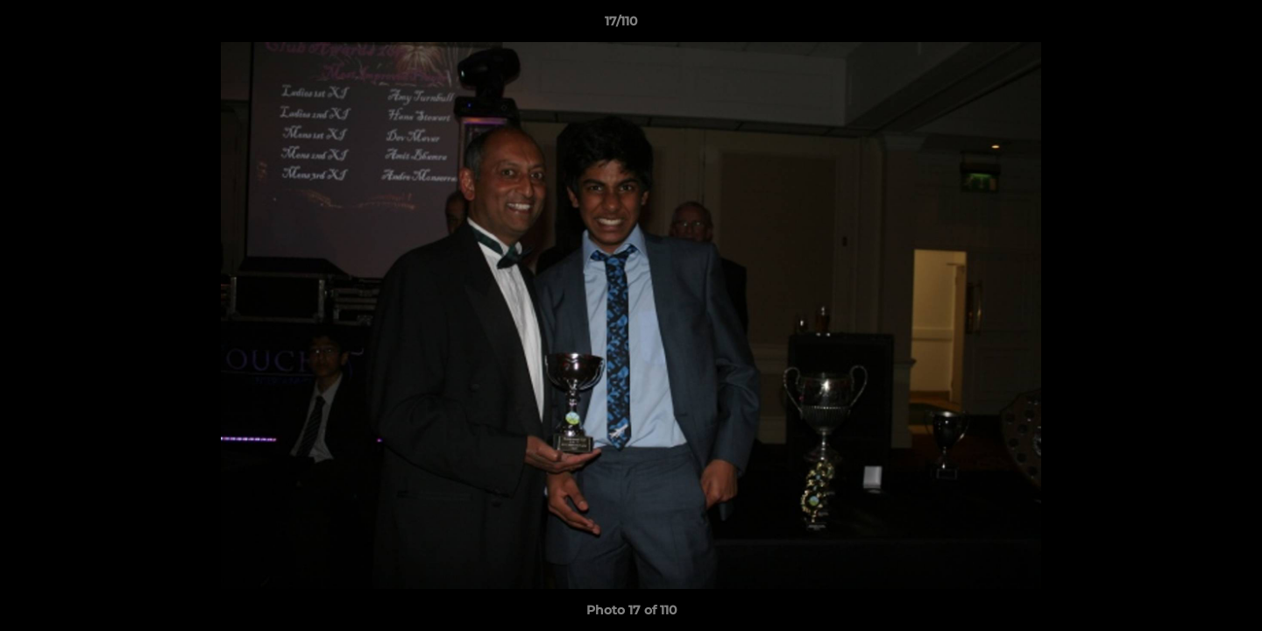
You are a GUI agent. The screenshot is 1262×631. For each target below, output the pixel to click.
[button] (1188, 25)
